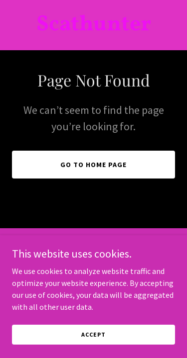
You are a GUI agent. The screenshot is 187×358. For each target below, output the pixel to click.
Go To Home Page (93, 164)
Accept (93, 348)
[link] (93, 27)
